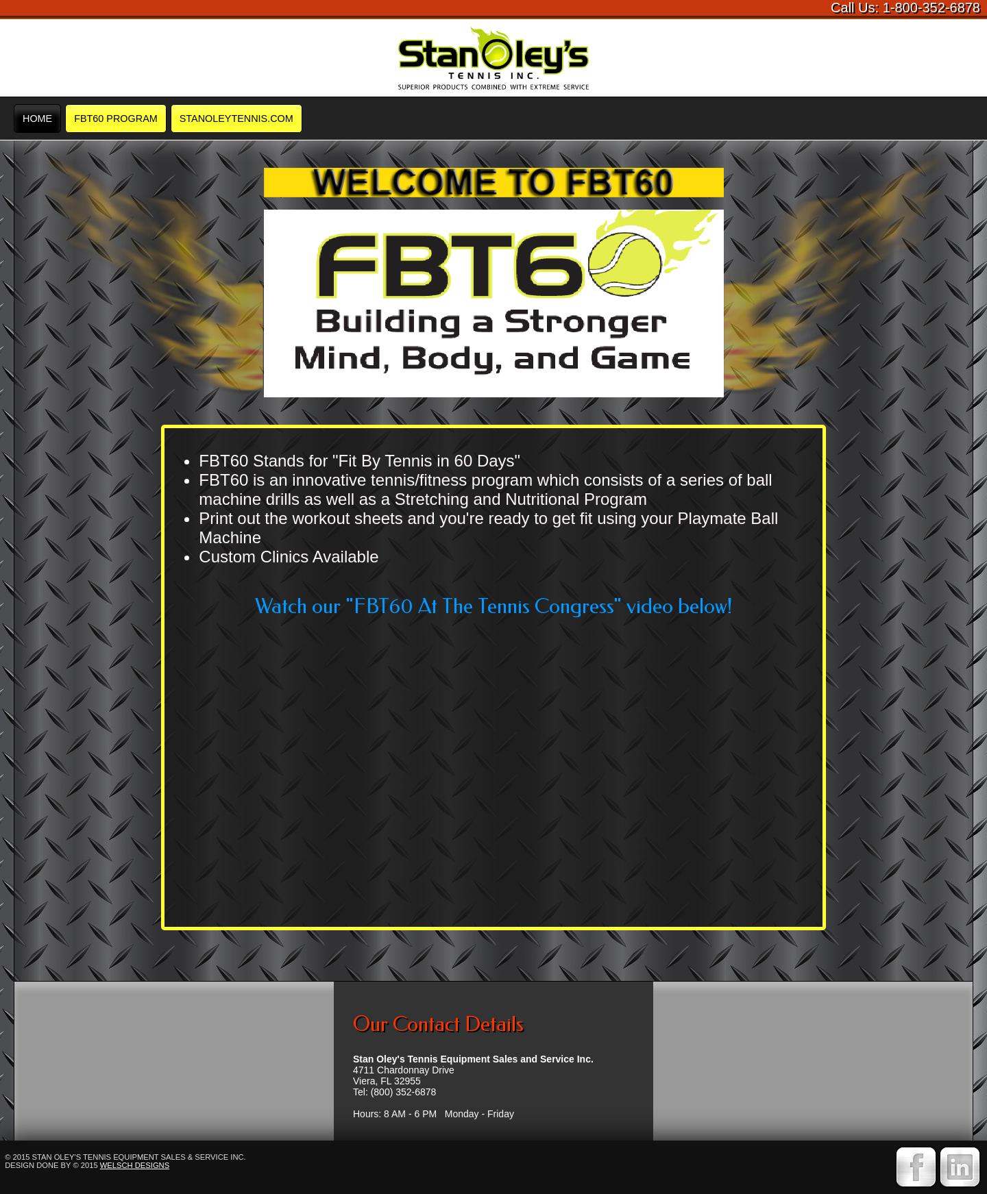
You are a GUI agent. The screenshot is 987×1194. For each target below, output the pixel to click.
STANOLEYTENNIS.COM (236, 118)
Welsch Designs (134, 1165)
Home (37, 118)
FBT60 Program (116, 118)
